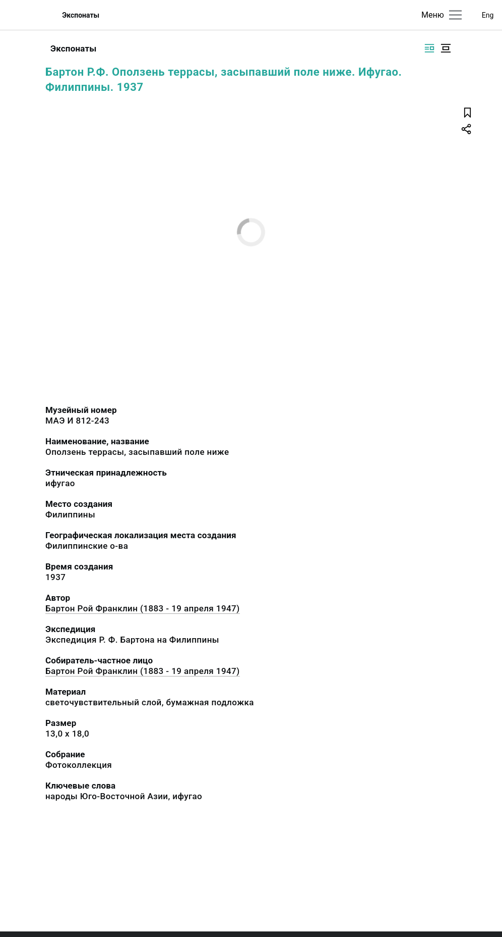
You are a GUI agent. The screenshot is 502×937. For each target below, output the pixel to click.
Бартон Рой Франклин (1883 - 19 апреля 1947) (142, 608)
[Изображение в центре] (445, 48)
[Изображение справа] (429, 48)
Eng (488, 15)
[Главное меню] (455, 15)
